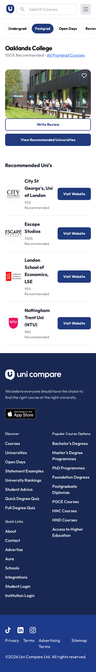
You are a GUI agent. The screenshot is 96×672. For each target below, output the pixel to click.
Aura (9, 558)
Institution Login (20, 595)
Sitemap (79, 640)
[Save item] (84, 75)
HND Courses (64, 519)
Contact (12, 540)
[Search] (47, 9)
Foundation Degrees (70, 477)
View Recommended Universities (48, 140)
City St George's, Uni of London (39, 188)
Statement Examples (24, 471)
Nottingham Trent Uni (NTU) (37, 317)
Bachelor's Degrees (70, 443)
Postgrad (42, 28)
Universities (16, 452)
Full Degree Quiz (20, 507)
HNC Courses (64, 510)
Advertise (14, 549)
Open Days (68, 28)
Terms (29, 640)
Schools (12, 567)
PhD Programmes (68, 467)
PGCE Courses (65, 501)
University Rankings (23, 480)
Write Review (48, 124)
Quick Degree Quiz (22, 498)
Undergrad (17, 28)
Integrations (16, 577)
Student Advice (19, 489)
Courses (66, 55)
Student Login (17, 586)
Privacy (12, 640)
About (10, 531)
